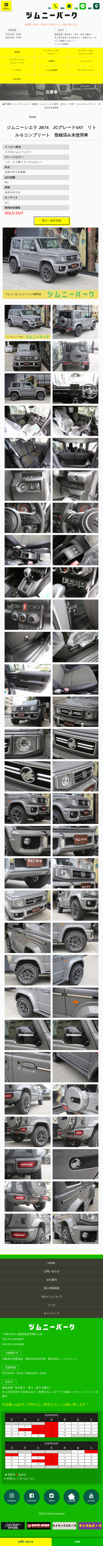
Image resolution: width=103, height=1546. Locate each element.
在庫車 (51, 61)
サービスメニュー (86, 70)
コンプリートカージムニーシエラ (86, 52)
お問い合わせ (51, 1271)
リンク (51, 1305)
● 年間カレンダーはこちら (19, 1478)
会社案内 (51, 1279)
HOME (17, 52)
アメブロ (71, 1497)
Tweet (32, 117)
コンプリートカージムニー (51, 52)
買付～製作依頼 (51, 220)
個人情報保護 (51, 1288)
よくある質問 (51, 70)
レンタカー (17, 70)
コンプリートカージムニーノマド (17, 61)
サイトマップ (51, 1313)
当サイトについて (51, 1296)
